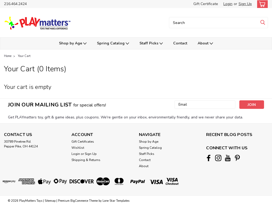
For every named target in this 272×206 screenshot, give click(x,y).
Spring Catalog (113, 43)
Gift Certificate (205, 3)
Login (227, 3)
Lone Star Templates (116, 201)
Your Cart (24, 56)
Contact (180, 43)
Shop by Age (73, 43)
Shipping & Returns (85, 160)
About (205, 43)
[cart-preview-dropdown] (261, 4)
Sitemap (50, 201)
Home (7, 56)
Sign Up (245, 3)
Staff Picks (151, 43)
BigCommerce (79, 201)
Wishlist (77, 148)
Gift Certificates (82, 141)
